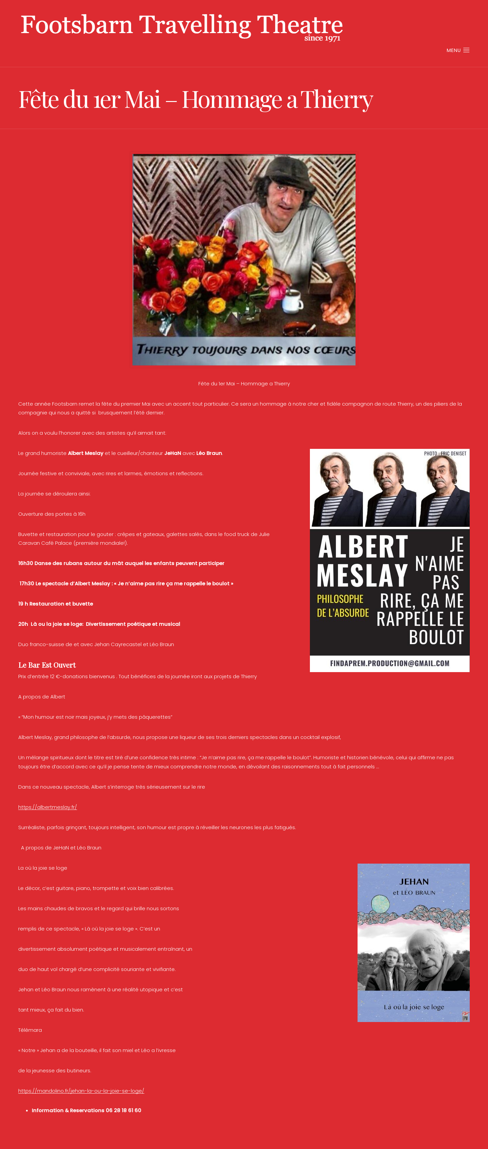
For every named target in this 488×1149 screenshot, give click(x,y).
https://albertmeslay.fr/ (47, 807)
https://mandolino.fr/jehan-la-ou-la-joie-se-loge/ (81, 1090)
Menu (458, 50)
